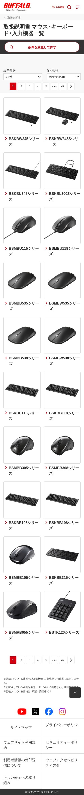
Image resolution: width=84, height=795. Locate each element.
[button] (75, 692)
